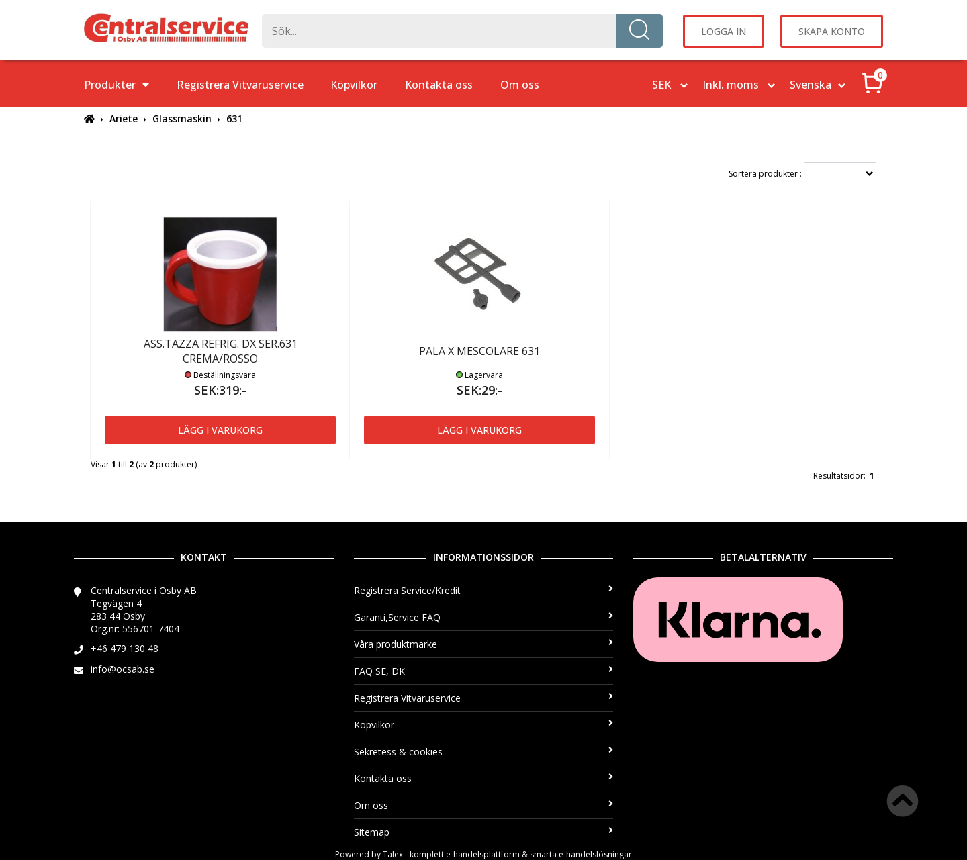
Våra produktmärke (484, 644)
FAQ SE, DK (484, 671)
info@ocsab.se (122, 669)
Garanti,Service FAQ (484, 617)
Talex (393, 854)
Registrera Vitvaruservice (240, 84)
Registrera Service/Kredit (484, 590)
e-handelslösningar (595, 854)
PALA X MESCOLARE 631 (479, 351)
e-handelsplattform (483, 854)
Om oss (519, 84)
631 (234, 118)
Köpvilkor (353, 84)
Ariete (123, 118)
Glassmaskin (182, 118)
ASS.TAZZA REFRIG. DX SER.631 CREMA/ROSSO (220, 351)
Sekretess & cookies (484, 751)
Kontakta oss (439, 84)
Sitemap (484, 832)
